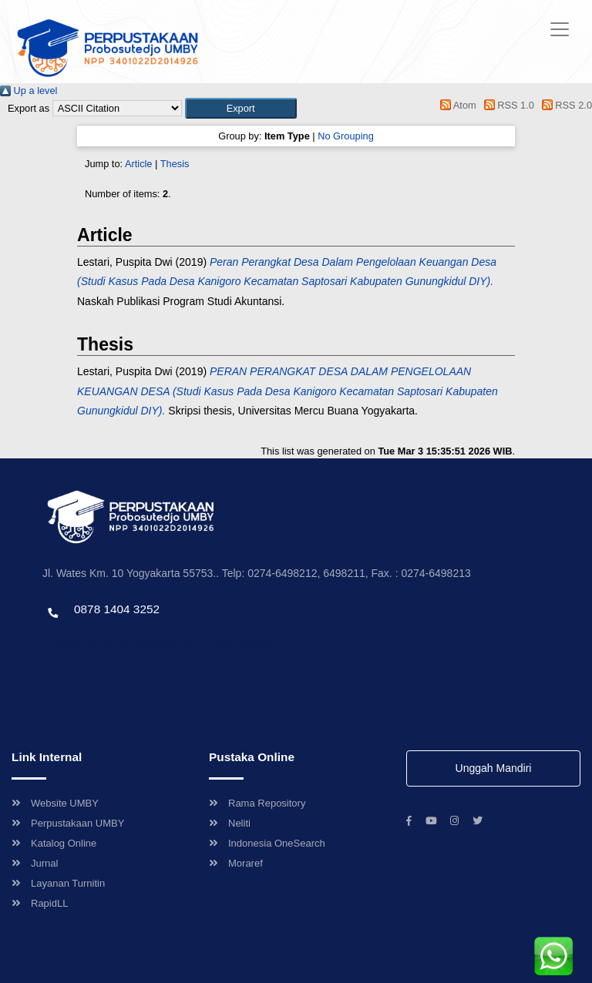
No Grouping (346, 136)
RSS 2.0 (564, 105)
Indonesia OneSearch (267, 843)
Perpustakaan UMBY (68, 823)
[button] (241, 108)
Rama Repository (257, 803)
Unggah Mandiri (494, 768)
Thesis (175, 163)
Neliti (230, 823)
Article (139, 163)
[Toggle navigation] (559, 29)
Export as (28, 108)
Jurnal (35, 863)
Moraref (236, 863)
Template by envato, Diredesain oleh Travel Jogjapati (158, 642)
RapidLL (40, 903)
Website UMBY (55, 803)
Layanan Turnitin (58, 883)
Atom (456, 105)
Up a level (28, 90)
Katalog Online (54, 843)
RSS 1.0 (506, 105)
